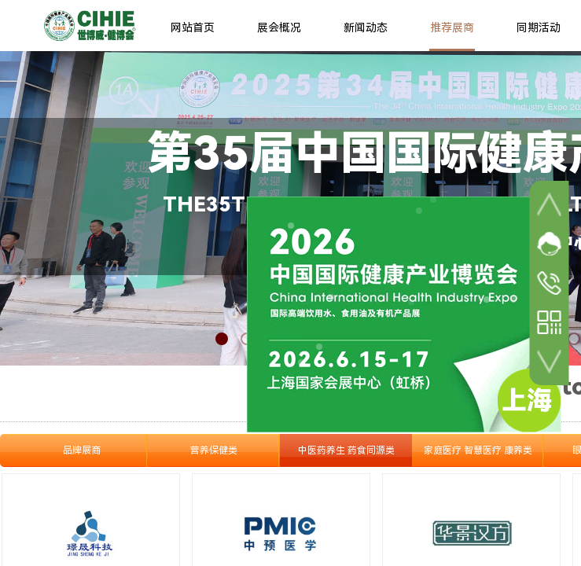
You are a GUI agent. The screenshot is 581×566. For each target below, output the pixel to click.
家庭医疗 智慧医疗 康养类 (478, 450)
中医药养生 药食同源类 (346, 450)
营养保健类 (213, 450)
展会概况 (279, 27)
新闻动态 (366, 27)
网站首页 (193, 27)
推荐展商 (452, 27)
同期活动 (539, 27)
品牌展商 (82, 450)
